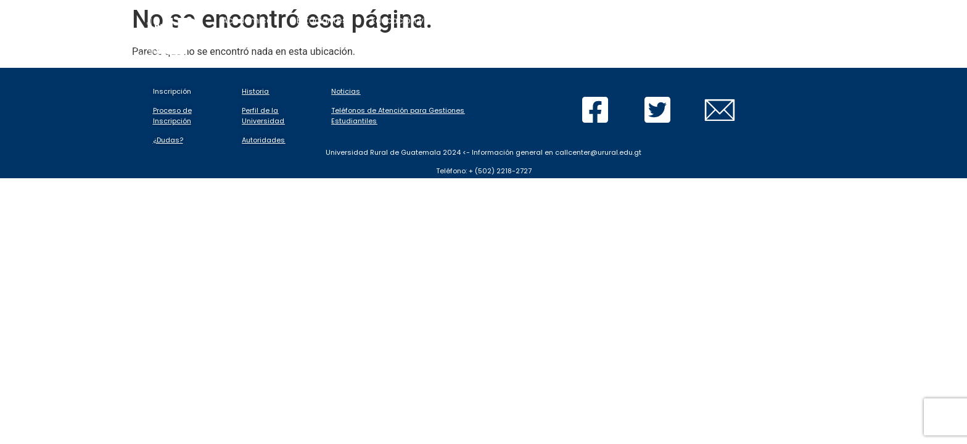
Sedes (682, 61)
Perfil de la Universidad (263, 115)
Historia (255, 91)
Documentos (540, 61)
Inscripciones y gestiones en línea (607, 20)
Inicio (304, 61)
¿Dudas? (168, 140)
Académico (247, 20)
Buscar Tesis (754, 61)
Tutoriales (459, 61)
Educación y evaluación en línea (441, 20)
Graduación (619, 61)
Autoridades (263, 140)
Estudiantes (322, 20)
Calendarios (373, 61)
